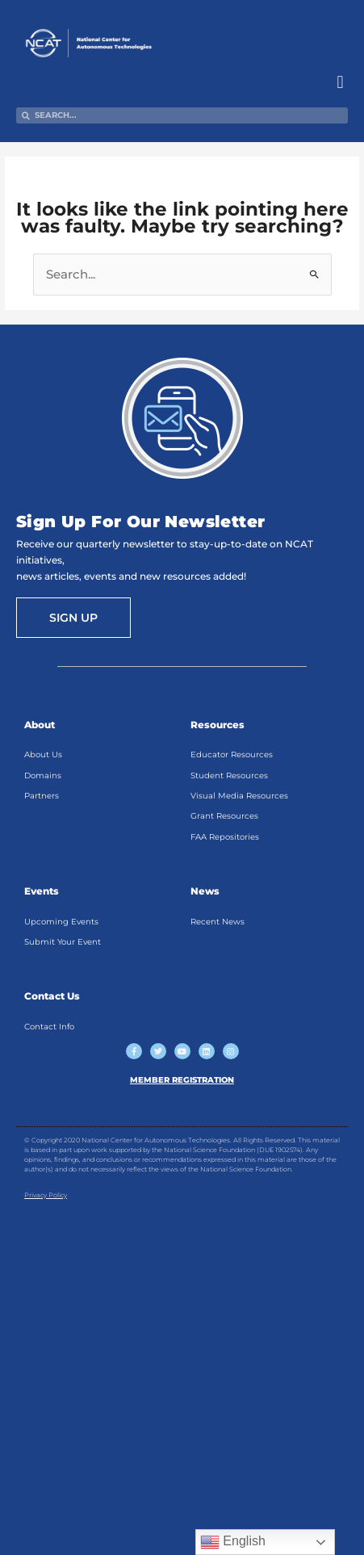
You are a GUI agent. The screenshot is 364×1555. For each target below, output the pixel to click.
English (233, 1542)
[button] (340, 82)
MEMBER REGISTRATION (182, 1080)
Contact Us (52, 996)
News (205, 891)
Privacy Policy (45, 1195)
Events (41, 891)
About (39, 725)
